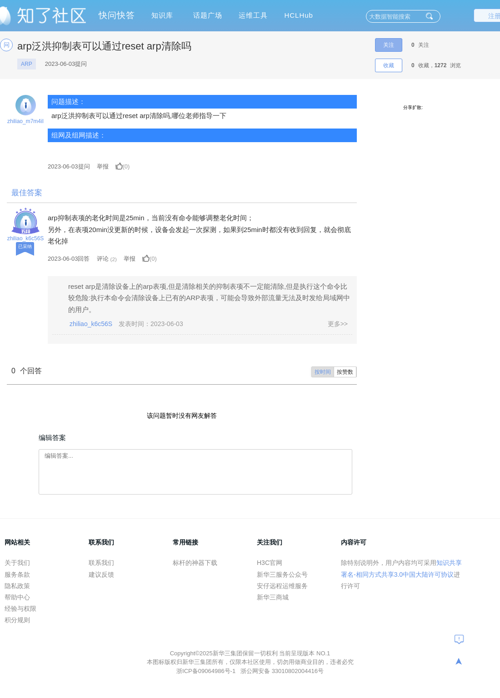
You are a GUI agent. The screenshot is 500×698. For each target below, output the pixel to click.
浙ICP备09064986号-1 (206, 671)
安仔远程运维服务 (282, 585)
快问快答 (117, 15)
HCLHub (298, 15)
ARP (26, 64)
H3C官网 (269, 562)
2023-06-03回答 (69, 258)
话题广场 (207, 15)
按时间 (323, 372)
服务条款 (17, 574)
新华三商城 (273, 597)
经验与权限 (20, 608)
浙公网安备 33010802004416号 (282, 671)
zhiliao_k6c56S (25, 238)
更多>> (338, 323)
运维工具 (253, 15)
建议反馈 (101, 574)
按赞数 (345, 372)
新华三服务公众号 (282, 574)
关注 (388, 45)
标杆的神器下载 (195, 562)
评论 (103, 258)
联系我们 (101, 562)
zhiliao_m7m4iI (25, 121)
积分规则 (17, 620)
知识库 (162, 15)
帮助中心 (17, 597)
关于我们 (17, 562)
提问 (69, 166)
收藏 (388, 65)
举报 (103, 166)
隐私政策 (17, 585)
